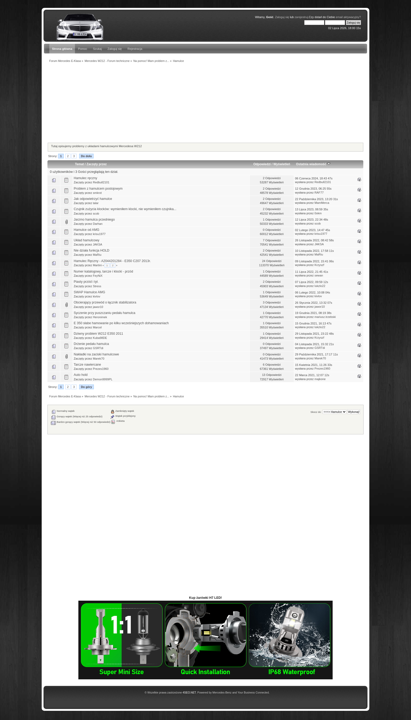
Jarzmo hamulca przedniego (94, 219)
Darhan (97, 223)
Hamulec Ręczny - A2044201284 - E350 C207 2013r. (112, 261)
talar (96, 203)
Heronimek (100, 317)
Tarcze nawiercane (87, 364)
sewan (319, 275)
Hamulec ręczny (85, 178)
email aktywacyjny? (348, 17)
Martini (97, 265)
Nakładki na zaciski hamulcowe (96, 354)
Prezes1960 (101, 368)
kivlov (96, 296)
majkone (320, 379)
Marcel (97, 327)
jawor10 (98, 306)
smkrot (97, 192)
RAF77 (319, 192)
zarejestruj (301, 17)
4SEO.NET (189, 692)
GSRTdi (98, 348)
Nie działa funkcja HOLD (91, 250)
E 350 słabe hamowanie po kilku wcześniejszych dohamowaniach (121, 323)
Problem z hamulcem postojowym (98, 188)
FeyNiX (97, 275)
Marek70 (98, 358)
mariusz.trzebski (325, 316)
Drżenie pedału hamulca (91, 344)
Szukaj (97, 48)
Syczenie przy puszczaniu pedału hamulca (104, 313)
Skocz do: (316, 411)
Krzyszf (319, 264)
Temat (79, 164)
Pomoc (82, 48)
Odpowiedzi (262, 164)
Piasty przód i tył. (86, 282)
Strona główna (62, 48)
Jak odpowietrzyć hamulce (93, 199)
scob (96, 213)
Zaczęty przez (96, 164)
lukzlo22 (320, 285)
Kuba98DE (100, 337)
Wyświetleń (281, 164)
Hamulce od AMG (86, 230)
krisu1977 (99, 234)
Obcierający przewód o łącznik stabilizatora (105, 302)
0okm (318, 213)
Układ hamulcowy (86, 240)
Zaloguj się (282, 17)
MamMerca (322, 202)
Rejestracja (135, 48)
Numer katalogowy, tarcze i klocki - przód (103, 271)
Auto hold (81, 375)
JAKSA (97, 244)
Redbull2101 (101, 182)
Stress (97, 286)
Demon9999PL (102, 379)
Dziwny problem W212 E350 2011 (98, 333)
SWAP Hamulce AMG (89, 292)
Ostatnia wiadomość (313, 164)
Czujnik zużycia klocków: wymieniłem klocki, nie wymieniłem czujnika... (125, 209)
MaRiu (97, 254)
